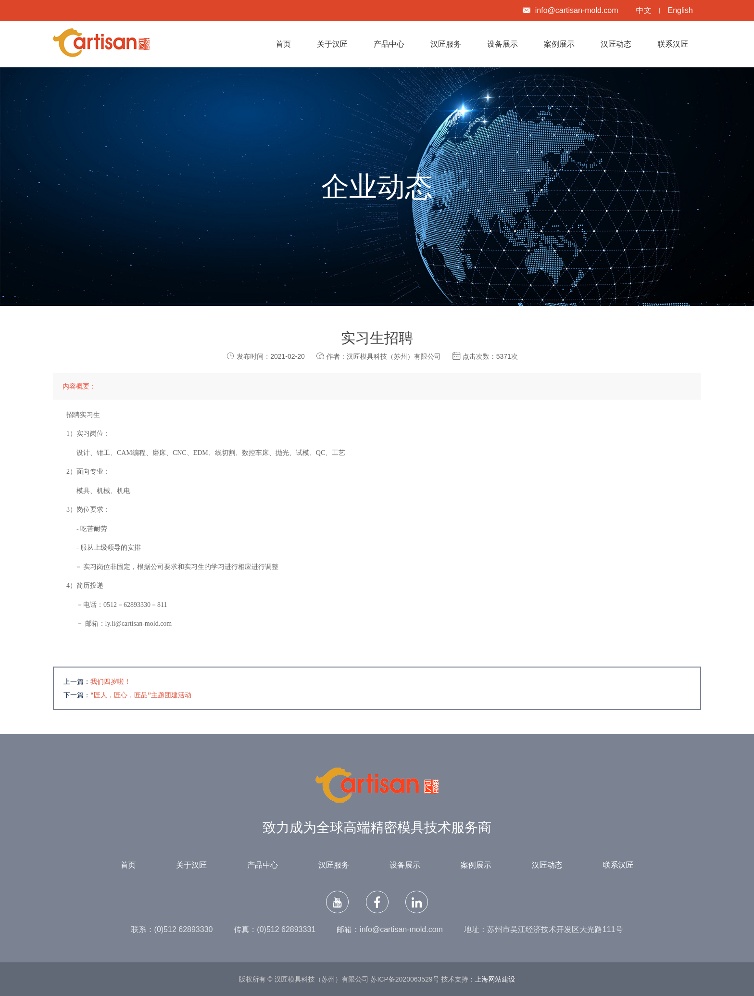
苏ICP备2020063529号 (404, 979)
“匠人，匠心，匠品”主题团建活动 (140, 695)
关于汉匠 (332, 44)
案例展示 (559, 44)
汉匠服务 (445, 44)
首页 (283, 44)
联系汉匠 (672, 44)
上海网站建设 (495, 979)
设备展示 (502, 44)
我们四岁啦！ (110, 681)
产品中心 (389, 44)
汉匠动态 (616, 44)
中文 (644, 10)
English (680, 10)
